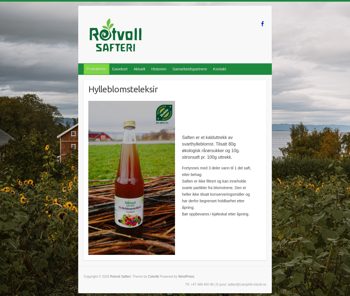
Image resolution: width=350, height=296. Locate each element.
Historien (158, 69)
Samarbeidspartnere (189, 69)
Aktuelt (139, 69)
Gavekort (120, 69)
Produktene (96, 69)
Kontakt (219, 69)
